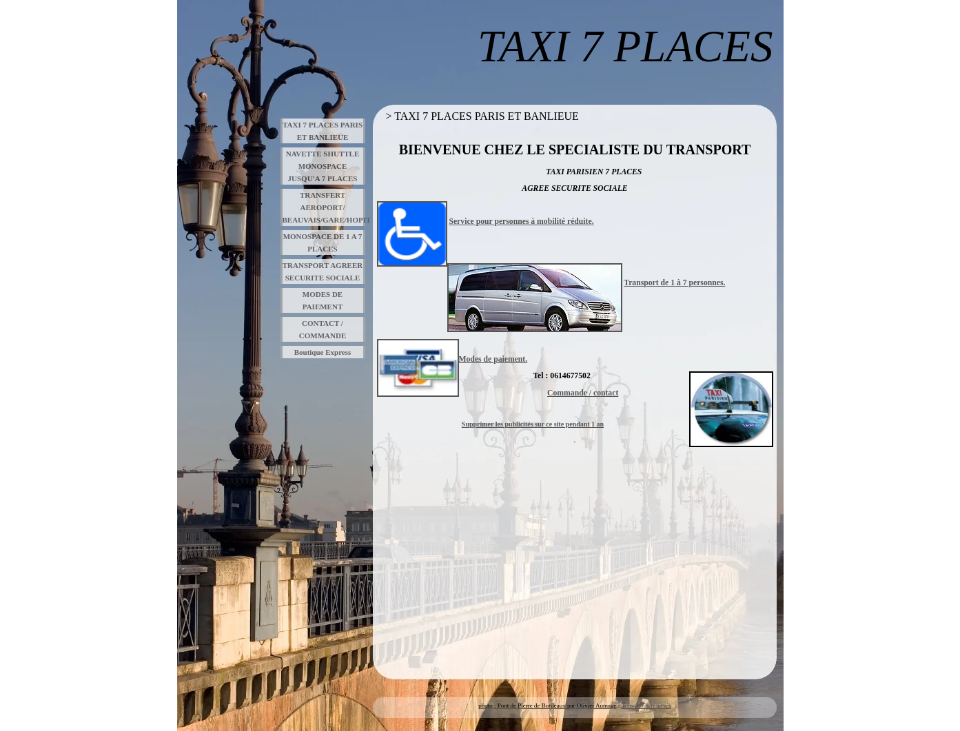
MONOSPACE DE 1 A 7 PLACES (322, 242)
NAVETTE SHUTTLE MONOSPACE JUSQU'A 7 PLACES (322, 166)
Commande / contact (582, 393)
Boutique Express (322, 352)
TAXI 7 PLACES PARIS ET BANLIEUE (322, 131)
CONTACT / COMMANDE (322, 329)
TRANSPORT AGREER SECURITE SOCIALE (322, 271)
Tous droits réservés (646, 705)
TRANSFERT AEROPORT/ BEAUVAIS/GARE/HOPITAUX (324, 207)
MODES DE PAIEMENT (323, 300)
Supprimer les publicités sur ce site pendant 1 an (533, 424)
